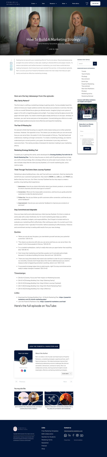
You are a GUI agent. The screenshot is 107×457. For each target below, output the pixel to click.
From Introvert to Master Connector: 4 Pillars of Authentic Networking (59, 402)
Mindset (84, 91)
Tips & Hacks (86, 74)
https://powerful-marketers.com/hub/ (53, 301)
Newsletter (45, 443)
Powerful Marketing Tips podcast (47, 43)
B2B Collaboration (47, 434)
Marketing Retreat (87, 96)
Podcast (44, 446)
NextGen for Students (49, 437)
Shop (43, 449)
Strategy (67, 43)
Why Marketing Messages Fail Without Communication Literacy (28, 402)
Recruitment (86, 79)
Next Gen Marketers (88, 88)
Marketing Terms (47, 440)
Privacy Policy (89, 144)
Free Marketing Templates (50, 431)
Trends (84, 71)
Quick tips (61, 43)
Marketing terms (87, 93)
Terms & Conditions (78, 440)
